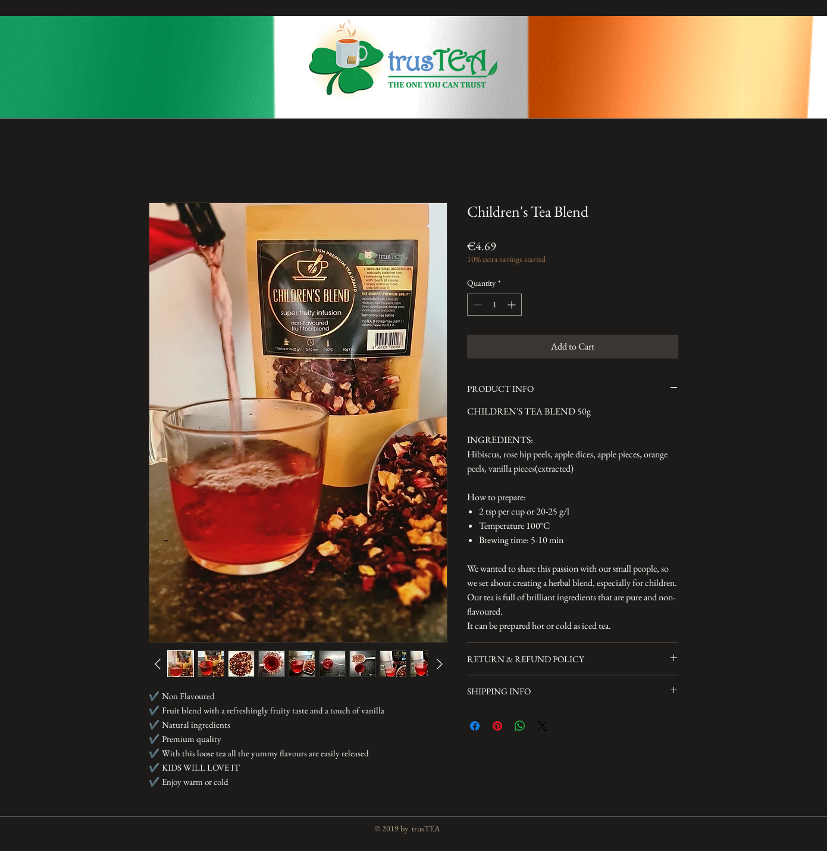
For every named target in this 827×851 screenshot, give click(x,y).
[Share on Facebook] (475, 726)
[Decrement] (476, 304)
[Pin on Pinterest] (497, 726)
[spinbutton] (494, 304)
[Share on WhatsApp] (520, 726)
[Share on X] (542, 726)
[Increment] (512, 304)
